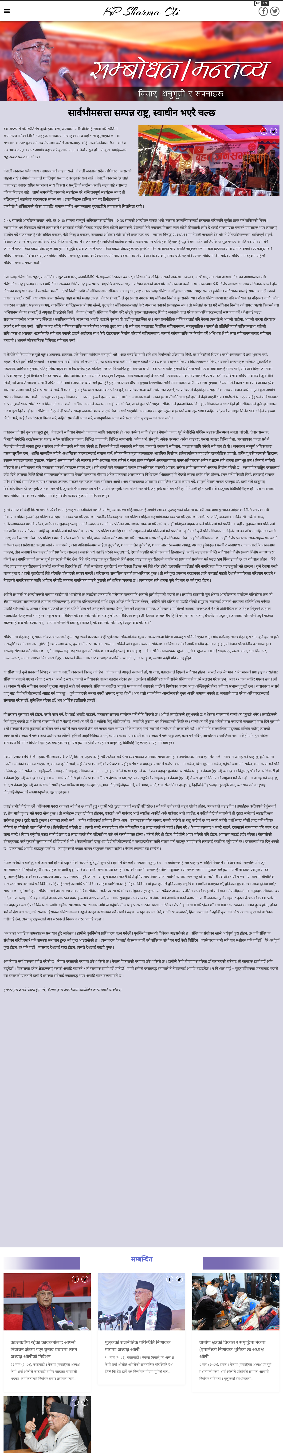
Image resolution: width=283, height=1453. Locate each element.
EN (265, 3)
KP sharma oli (141, 11)
